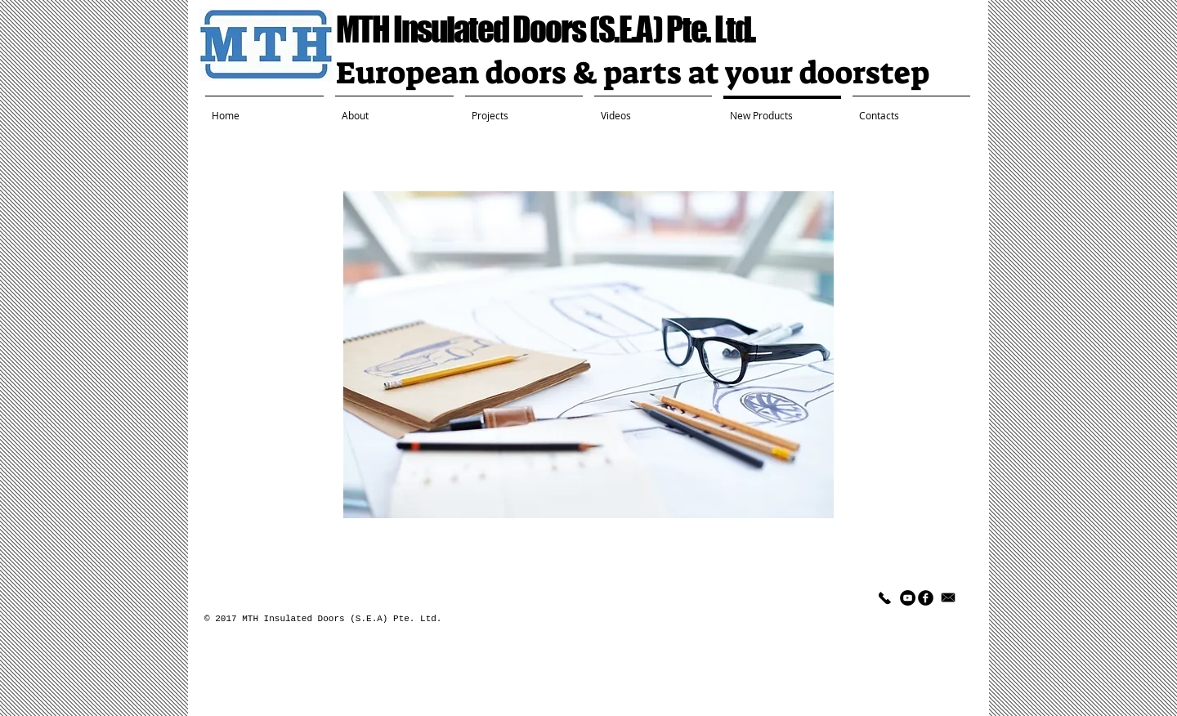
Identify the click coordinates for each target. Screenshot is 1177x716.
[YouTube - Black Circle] (907, 598)
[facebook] (925, 598)
